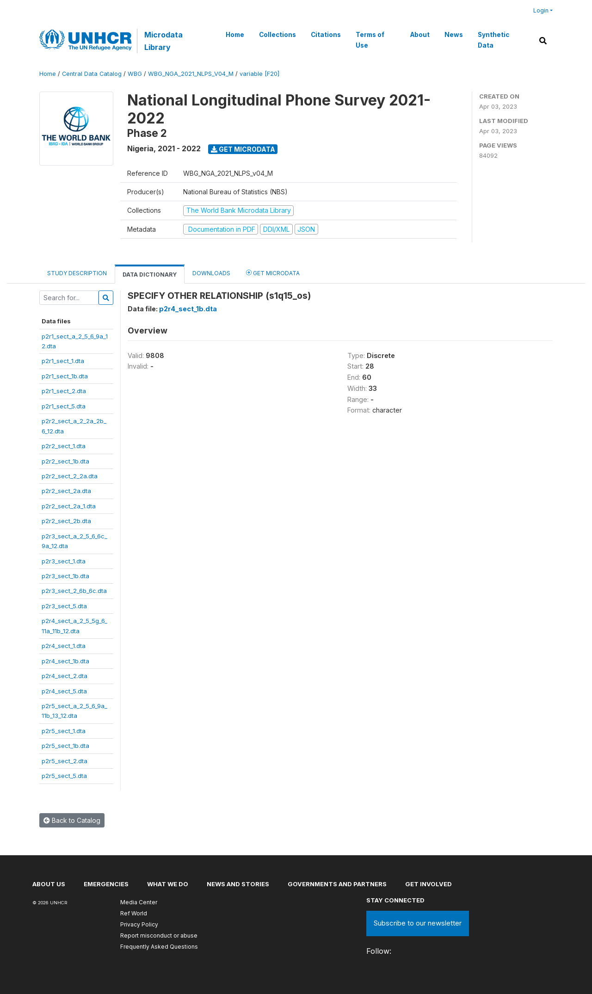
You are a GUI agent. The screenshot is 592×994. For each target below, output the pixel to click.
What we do (167, 884)
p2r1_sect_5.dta (64, 406)
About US (48, 884)
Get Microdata (243, 149)
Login (541, 10)
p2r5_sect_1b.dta (65, 745)
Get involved (428, 884)
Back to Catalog (71, 820)
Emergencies (106, 884)
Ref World (133, 913)
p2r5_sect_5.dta (64, 775)
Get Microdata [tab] (273, 273)
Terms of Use (370, 40)
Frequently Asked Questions (159, 946)
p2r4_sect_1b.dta (65, 661)
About (419, 34)
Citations (326, 34)
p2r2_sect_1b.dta (65, 461)
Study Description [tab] (77, 273)
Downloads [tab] (211, 273)
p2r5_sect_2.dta (64, 761)
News (453, 34)
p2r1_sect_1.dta (63, 360)
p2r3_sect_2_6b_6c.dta (74, 590)
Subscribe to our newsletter (418, 923)
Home (235, 34)
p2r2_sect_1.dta (64, 446)
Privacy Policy (139, 924)
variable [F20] (259, 73)
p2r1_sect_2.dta (64, 391)
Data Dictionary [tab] (150, 274)
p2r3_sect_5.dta (64, 606)
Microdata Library (163, 40)
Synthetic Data (493, 40)
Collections (277, 34)
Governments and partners (337, 884)
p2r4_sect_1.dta (64, 645)
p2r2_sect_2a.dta (66, 490)
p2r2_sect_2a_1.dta (69, 506)
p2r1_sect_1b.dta (65, 376)
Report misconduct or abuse (158, 935)
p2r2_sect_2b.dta (66, 521)
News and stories (238, 884)
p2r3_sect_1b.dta (65, 576)
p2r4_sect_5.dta (64, 691)
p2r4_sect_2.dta (64, 675)
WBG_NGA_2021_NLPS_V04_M (191, 73)
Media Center (138, 902)
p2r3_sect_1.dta (64, 561)
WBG (135, 73)
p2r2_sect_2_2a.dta (70, 476)
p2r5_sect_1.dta (64, 731)
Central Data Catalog (92, 73)
